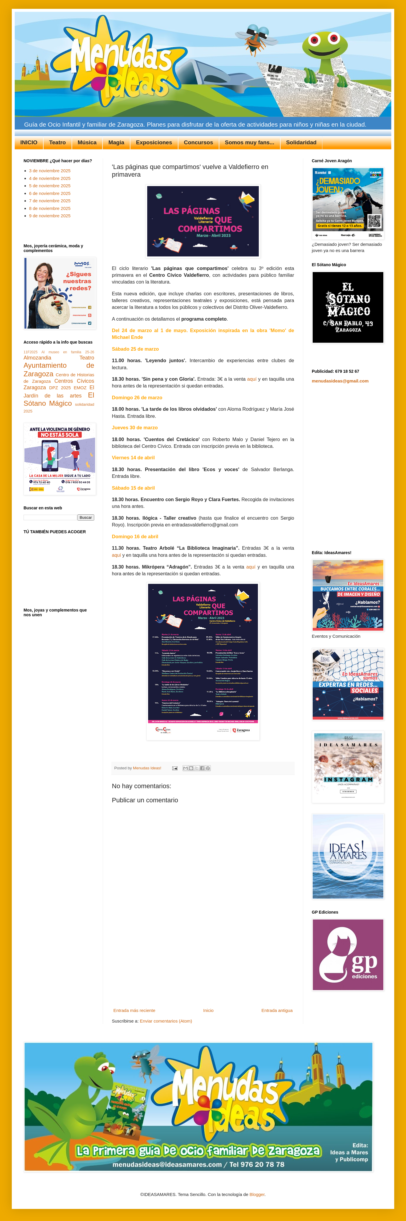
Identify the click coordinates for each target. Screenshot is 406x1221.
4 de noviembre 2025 (50, 178)
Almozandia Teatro (59, 358)
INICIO (28, 142)
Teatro (57, 142)
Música (87, 142)
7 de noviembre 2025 (50, 200)
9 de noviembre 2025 (50, 215)
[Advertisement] (203, 969)
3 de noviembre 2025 (50, 170)
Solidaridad (301, 142)
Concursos (198, 142)
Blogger (256, 1194)
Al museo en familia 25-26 (68, 352)
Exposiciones (154, 142)
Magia (116, 142)
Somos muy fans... (249, 142)
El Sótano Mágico (59, 399)
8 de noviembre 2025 (50, 208)
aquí (252, 379)
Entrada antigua (277, 1010)
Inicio (208, 1010)
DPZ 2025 (60, 387)
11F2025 (30, 352)
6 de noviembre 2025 (50, 193)
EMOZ (80, 387)
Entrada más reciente (134, 1010)
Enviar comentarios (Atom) (166, 1020)
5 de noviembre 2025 (50, 185)
